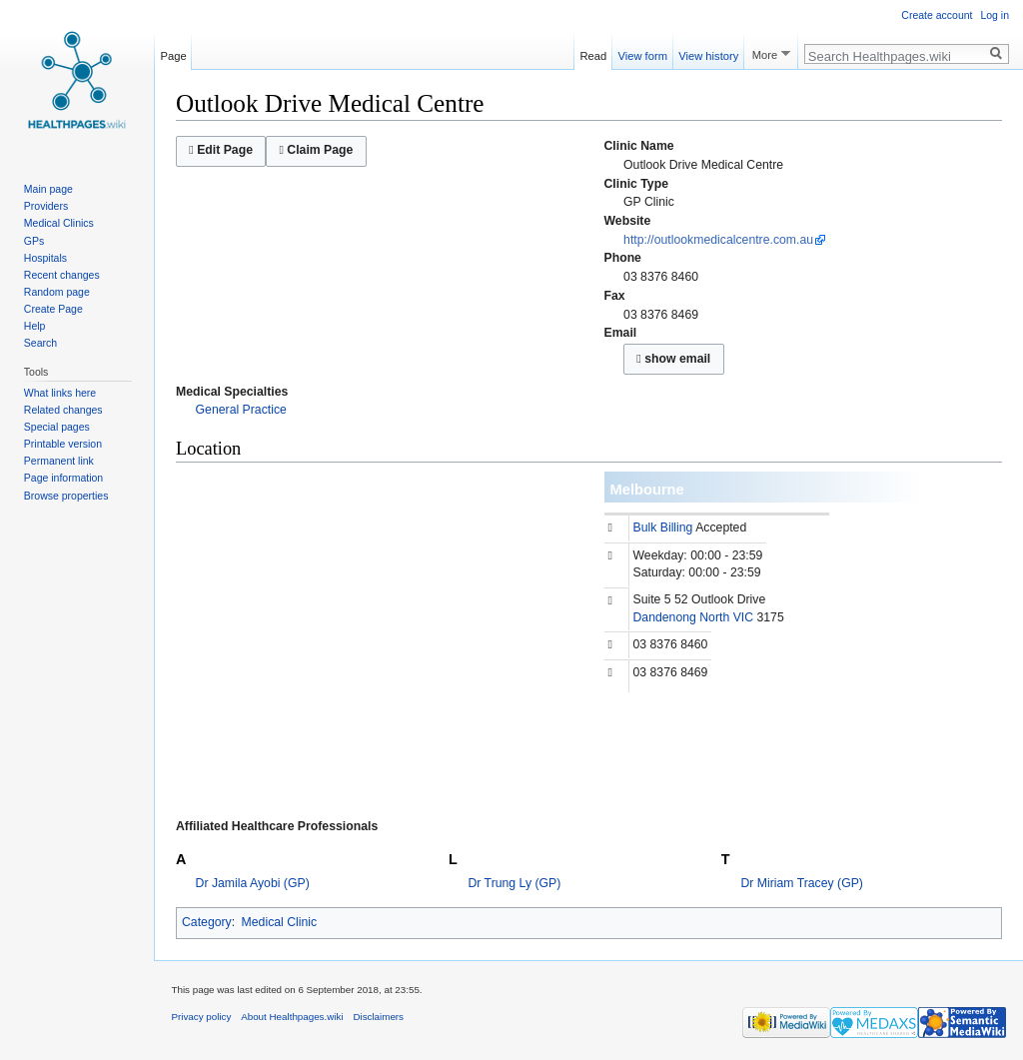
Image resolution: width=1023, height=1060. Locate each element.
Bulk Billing (663, 527)
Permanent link (59, 461)
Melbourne (647, 490)
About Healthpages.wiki (292, 1016)
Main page (48, 189)
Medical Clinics (59, 223)
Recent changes (62, 275)
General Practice (241, 410)
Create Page (53, 309)
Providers (46, 206)
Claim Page (316, 150)
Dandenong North (681, 617)
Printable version (63, 444)
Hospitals (45, 258)
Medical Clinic (280, 922)
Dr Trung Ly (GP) (515, 883)
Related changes (63, 410)
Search (40, 343)
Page (174, 53)
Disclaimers (378, 1016)
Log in (994, 15)
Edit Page (221, 150)
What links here (60, 393)
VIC (743, 617)
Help (35, 326)
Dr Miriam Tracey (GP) (801, 883)
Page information (63, 478)
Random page (57, 292)
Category (207, 922)
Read (593, 53)
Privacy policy (202, 1016)
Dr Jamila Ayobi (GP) (253, 883)
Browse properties (66, 496)
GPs (34, 241)
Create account (936, 15)
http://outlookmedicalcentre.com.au (718, 240)
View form (642, 53)
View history (708, 53)
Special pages (57, 427)
